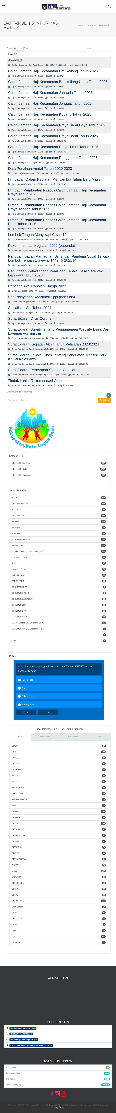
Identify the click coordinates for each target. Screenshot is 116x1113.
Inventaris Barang (59, 569)
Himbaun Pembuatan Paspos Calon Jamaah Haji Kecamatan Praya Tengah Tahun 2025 (57, 207)
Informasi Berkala (59, 469)
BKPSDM (59, 865)
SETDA (59, 775)
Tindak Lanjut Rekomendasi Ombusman (40, 381)
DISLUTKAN (59, 793)
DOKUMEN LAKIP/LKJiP (59, 599)
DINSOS (59, 853)
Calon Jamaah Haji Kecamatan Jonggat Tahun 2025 (50, 103)
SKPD (19, 737)
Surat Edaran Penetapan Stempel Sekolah (42, 370)
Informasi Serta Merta (59, 463)
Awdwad (15, 60)
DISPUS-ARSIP (59, 835)
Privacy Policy (57, 1107)
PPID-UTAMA (59, 936)
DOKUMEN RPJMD (59, 593)
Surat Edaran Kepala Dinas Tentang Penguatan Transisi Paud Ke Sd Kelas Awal (57, 357)
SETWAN (59, 781)
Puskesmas (73, 737)
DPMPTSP (59, 912)
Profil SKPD (59, 533)
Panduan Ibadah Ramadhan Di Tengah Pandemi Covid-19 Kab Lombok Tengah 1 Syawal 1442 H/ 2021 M (58, 258)
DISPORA (59, 817)
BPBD (59, 805)
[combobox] (18, 48)
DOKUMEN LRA (59, 605)
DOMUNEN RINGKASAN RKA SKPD (59, 623)
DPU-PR (59, 889)
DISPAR (59, 763)
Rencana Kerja (59, 545)
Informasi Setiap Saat (59, 475)
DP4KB (59, 895)
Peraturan (59, 521)
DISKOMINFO (59, 901)
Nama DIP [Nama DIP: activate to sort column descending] (12, 54)
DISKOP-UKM (59, 883)
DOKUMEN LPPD (59, 587)
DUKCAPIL (59, 758)
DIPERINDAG (59, 829)
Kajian (59, 563)
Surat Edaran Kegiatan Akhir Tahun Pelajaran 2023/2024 (53, 344)
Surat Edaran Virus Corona (30, 318)
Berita (59, 497)
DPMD (59, 924)
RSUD (59, 751)
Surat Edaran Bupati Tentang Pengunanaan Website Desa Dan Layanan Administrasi (58, 331)
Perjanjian (59, 527)
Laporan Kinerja (59, 515)
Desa (99, 737)
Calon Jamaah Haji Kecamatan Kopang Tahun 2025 (49, 114)
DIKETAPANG (59, 918)
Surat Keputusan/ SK (59, 539)
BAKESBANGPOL (59, 799)
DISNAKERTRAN (59, 859)
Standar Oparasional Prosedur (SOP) (59, 551)
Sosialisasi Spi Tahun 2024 (29, 308)
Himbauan (59, 509)
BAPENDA (59, 877)
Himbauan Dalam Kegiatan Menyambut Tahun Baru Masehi (55, 179)
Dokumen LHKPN (59, 557)
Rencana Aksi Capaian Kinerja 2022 (37, 286)
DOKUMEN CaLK (59, 616)
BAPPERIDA (59, 907)
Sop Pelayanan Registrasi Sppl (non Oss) (41, 297)
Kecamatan (45, 737)
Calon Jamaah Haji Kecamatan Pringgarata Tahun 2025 (52, 158)
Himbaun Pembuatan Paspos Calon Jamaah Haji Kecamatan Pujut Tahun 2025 (57, 222)
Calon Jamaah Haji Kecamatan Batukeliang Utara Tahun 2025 (58, 82)
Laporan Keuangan (59, 503)
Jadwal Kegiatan (59, 575)
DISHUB (59, 823)
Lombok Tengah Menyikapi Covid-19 (37, 235)
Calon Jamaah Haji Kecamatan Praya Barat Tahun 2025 (53, 136)
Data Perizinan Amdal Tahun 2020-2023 (40, 168)
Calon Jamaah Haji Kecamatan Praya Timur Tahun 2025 (53, 147)
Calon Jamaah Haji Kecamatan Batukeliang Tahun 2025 (53, 71)
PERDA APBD (59, 581)
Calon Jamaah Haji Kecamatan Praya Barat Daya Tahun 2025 (57, 125)
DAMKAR (59, 942)
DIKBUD (59, 811)
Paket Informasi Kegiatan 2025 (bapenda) (41, 245)
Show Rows (18, 48)
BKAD (59, 871)
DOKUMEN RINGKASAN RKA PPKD (59, 629)
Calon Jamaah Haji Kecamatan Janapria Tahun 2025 (50, 93)
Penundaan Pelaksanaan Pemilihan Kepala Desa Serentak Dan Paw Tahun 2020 (55, 273)
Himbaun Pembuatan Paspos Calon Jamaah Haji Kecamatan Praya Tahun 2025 (57, 192)
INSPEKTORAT (59, 787)
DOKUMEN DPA (59, 611)
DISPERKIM (59, 847)
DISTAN (59, 841)
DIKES (59, 746)
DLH (59, 930)
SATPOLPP (59, 769)
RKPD (59, 640)
